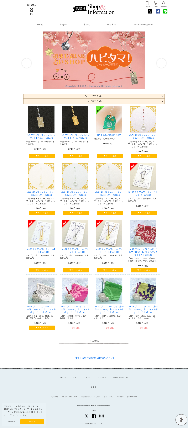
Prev (26, 63)
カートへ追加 (41, 156)
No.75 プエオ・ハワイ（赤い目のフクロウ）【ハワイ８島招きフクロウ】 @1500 (143, 252)
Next (161, 63)
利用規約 (54, 396)
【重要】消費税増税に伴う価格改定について (94, 358)
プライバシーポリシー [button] (18, 415)
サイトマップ (109, 396)
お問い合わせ (132, 396)
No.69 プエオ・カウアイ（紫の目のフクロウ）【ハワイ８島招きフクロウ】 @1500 (143, 309)
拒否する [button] (12, 421)
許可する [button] (32, 421)
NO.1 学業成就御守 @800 (109, 135)
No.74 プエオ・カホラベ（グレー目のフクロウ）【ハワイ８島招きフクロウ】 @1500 (41, 309)
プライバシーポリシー (69, 396)
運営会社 (120, 396)
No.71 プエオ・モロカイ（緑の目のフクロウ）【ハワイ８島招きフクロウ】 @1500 (109, 309)
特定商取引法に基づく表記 (90, 396)
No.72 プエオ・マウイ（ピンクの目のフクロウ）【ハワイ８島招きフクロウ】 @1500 (75, 309)
